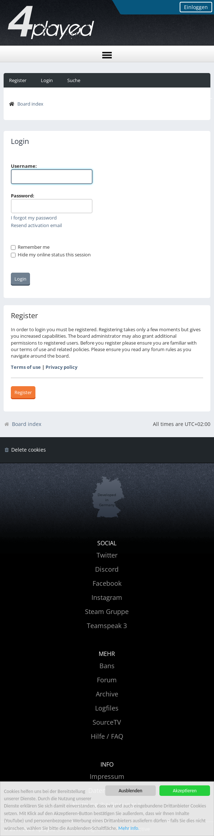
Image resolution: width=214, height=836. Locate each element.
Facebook (107, 583)
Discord (107, 569)
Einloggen (196, 7)
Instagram (106, 597)
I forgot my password (34, 217)
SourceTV (107, 722)
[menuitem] (25, 450)
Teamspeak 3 (107, 625)
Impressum (107, 776)
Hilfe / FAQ (107, 736)
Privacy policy (61, 367)
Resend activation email (36, 225)
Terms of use (26, 367)
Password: (22, 195)
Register (17, 80)
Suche (73, 80)
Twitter (107, 555)
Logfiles (107, 708)
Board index (30, 104)
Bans (107, 665)
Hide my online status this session (51, 254)
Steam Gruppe (107, 611)
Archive (107, 694)
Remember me (30, 247)
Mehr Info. (128, 829)
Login (47, 80)
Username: (24, 166)
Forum (107, 679)
